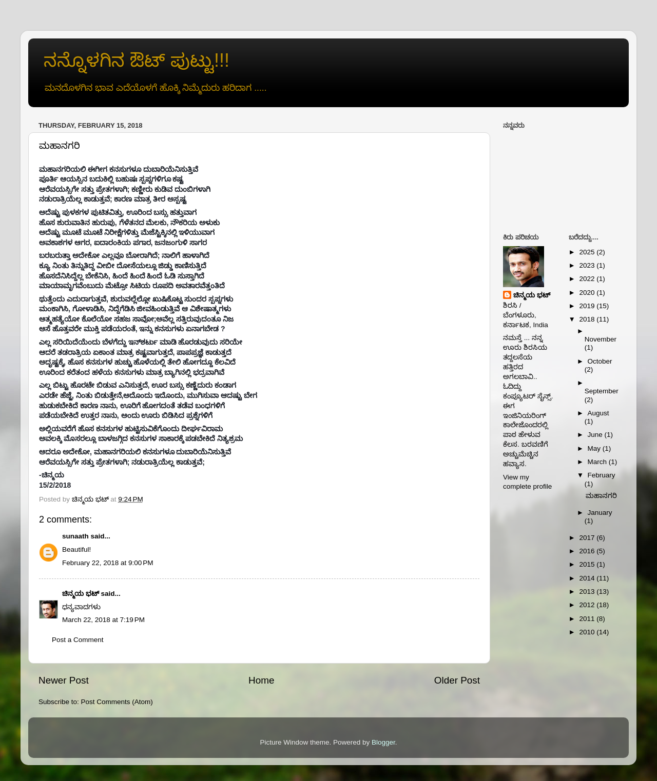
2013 (587, 591)
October (600, 361)
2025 (587, 252)
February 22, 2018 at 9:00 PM (107, 563)
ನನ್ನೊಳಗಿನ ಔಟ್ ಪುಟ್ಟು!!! (136, 60)
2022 (587, 279)
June (596, 434)
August (598, 413)
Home (261, 680)
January (600, 512)
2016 (587, 551)
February (601, 475)
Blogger (383, 742)
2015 (587, 564)
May (595, 448)
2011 (587, 619)
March (598, 462)
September (602, 391)
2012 (587, 605)
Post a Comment (78, 640)
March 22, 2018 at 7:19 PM (103, 620)
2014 (587, 578)
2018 (587, 319)
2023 (587, 265)
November (600, 339)
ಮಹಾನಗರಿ (601, 495)
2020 (587, 292)
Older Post (457, 680)
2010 (587, 632)
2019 (587, 306)
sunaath (75, 536)
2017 (587, 538)
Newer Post (63, 680)
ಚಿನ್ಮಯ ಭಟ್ (80, 593)
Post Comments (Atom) (117, 702)
